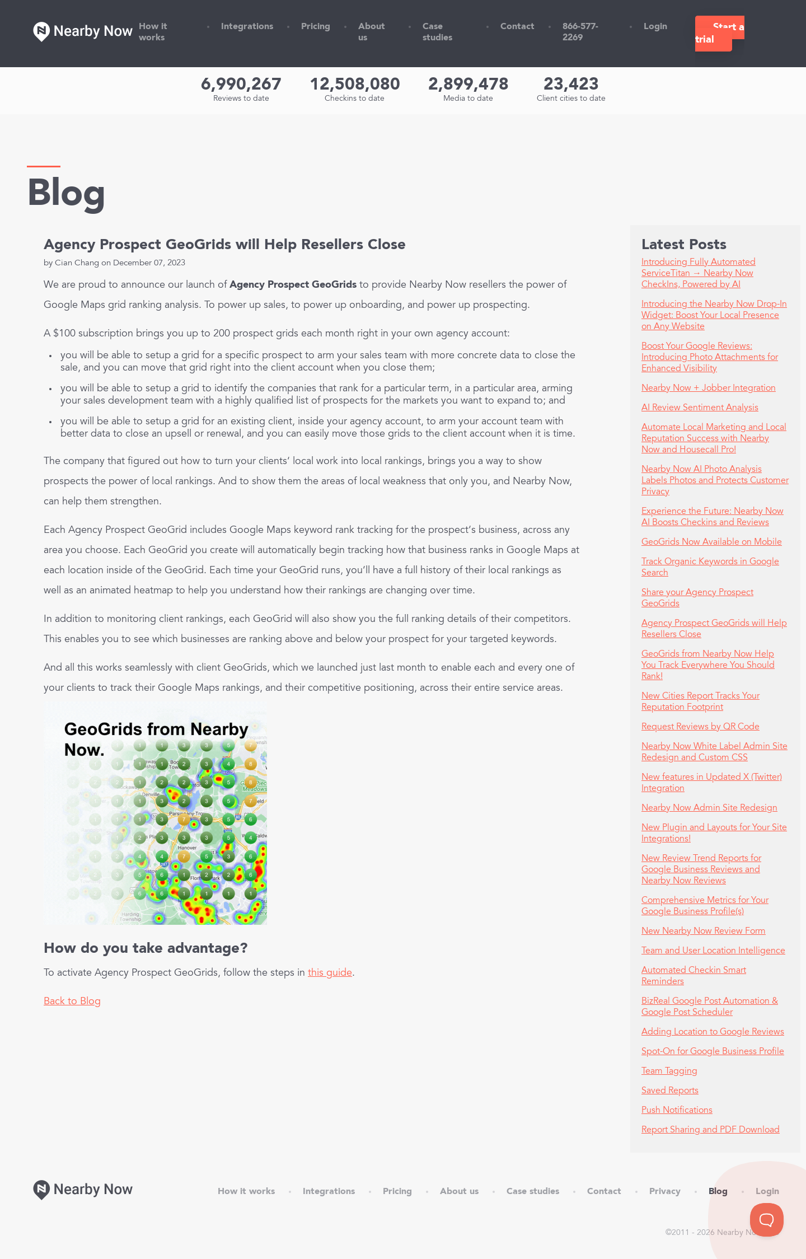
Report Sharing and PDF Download (710, 1130)
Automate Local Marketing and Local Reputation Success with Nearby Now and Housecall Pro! (713, 439)
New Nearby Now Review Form (703, 931)
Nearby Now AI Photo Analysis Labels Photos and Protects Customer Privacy (715, 481)
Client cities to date (571, 99)
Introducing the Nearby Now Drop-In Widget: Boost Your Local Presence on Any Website (714, 315)
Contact (517, 26)
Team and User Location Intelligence (713, 951)
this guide (330, 973)
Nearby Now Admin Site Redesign (709, 808)
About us (459, 1191)
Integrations (247, 26)
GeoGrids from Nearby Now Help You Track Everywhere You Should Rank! (708, 665)
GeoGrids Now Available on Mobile (711, 542)
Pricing (315, 26)
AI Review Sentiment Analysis (699, 408)
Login (655, 26)
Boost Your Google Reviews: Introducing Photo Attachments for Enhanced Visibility (709, 357)
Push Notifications (677, 1110)
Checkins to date (355, 99)
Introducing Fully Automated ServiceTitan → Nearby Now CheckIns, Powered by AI (698, 273)
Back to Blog (72, 1002)
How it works (246, 1191)
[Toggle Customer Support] (767, 1220)
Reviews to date (241, 99)
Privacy (665, 1191)
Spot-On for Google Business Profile (712, 1051)
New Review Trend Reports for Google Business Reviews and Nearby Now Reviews (701, 870)
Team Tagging (669, 1071)
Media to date (468, 99)
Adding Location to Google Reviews (712, 1032)
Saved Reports (670, 1091)
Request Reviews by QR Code (700, 727)
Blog (718, 1191)
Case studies (533, 1191)
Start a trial (719, 33)
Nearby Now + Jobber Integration (708, 388)
